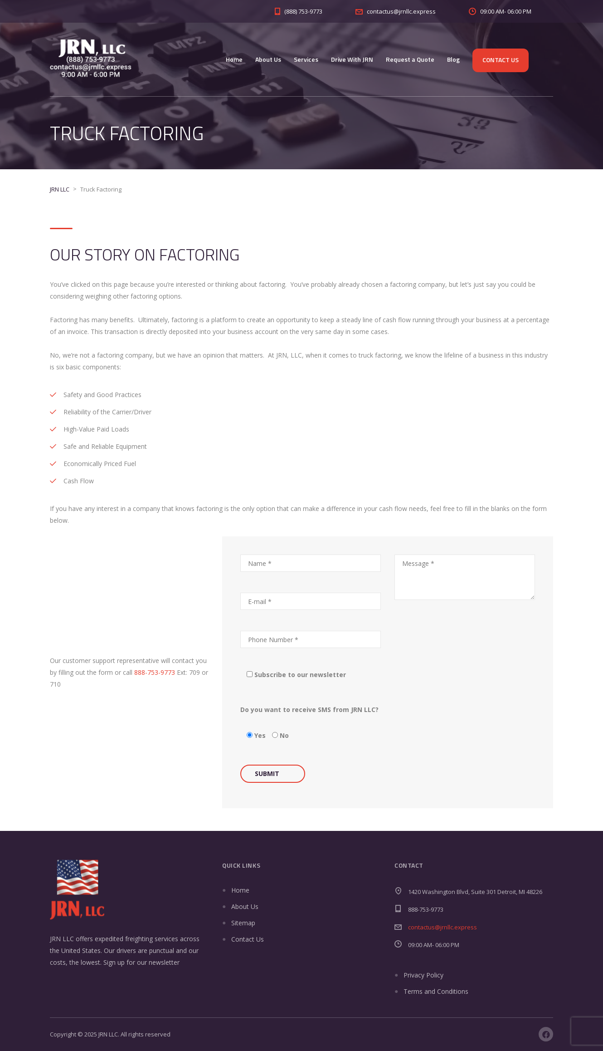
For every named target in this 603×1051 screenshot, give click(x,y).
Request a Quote (410, 59)
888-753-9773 (154, 672)
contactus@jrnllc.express (442, 927)
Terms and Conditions (436, 991)
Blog (453, 59)
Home (234, 59)
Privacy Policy (423, 975)
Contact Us (500, 59)
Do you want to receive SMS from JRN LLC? (309, 709)
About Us (268, 59)
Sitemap (243, 922)
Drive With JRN (352, 59)
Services (306, 59)
